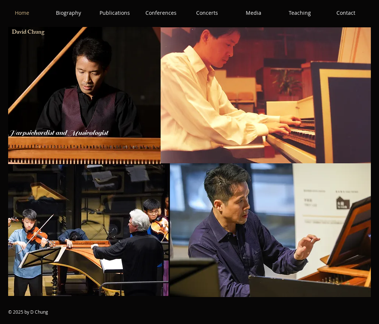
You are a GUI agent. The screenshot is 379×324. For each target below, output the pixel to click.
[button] (68, 13)
